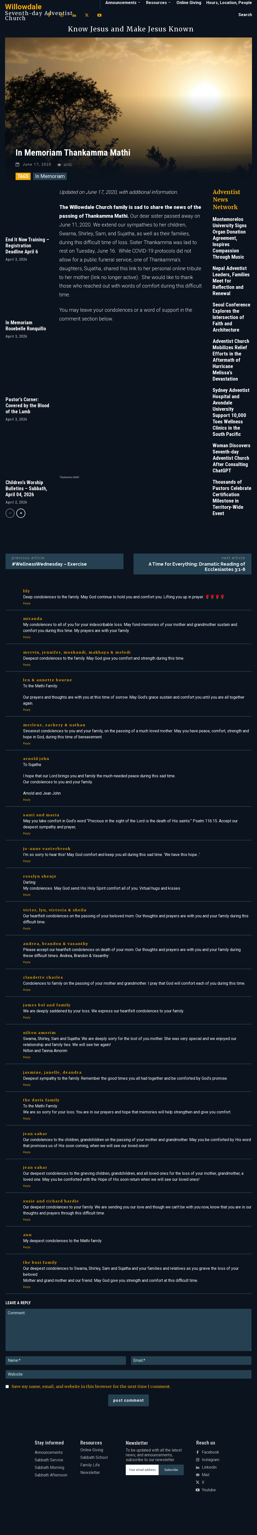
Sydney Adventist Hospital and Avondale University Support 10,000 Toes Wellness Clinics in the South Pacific (231, 419)
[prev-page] (10, 520)
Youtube (209, 1511)
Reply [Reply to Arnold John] (26, 820)
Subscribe (171, 1491)
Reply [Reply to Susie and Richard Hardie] (26, 1240)
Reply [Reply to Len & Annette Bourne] (26, 730)
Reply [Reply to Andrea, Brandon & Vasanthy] (26, 983)
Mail (205, 1496)
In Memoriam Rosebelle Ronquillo (26, 332)
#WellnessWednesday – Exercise (49, 585)
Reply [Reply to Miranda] (26, 658)
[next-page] (20, 520)
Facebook (210, 1473)
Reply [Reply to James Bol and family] (26, 1038)
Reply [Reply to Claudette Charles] (26, 1010)
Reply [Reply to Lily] (26, 624)
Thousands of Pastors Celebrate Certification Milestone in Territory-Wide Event (232, 504)
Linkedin (209, 1488)
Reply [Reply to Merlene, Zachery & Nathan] (26, 764)
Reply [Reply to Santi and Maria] (26, 854)
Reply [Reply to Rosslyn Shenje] (26, 915)
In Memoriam (50, 183)
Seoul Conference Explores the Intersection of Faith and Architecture (231, 324)
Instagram (210, 1481)
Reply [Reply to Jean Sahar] (26, 1173)
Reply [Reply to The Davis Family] (26, 1139)
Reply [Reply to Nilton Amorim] (26, 1078)
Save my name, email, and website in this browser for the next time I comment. (91, 1407)
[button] (245, 15)
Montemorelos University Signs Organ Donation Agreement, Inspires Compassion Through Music (230, 245)
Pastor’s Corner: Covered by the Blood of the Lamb (27, 412)
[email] (142, 1490)
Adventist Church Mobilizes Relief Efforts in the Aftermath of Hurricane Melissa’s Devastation (231, 367)
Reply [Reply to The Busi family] (26, 1308)
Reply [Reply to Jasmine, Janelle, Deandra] (26, 1105)
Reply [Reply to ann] (26, 1268)
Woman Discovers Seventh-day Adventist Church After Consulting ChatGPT (231, 464)
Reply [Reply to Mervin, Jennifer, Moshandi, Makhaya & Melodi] (26, 685)
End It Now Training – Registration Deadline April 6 (27, 252)
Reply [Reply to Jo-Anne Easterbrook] (26, 882)
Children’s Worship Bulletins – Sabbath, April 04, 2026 (26, 495)
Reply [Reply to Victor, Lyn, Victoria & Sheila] (26, 949)
